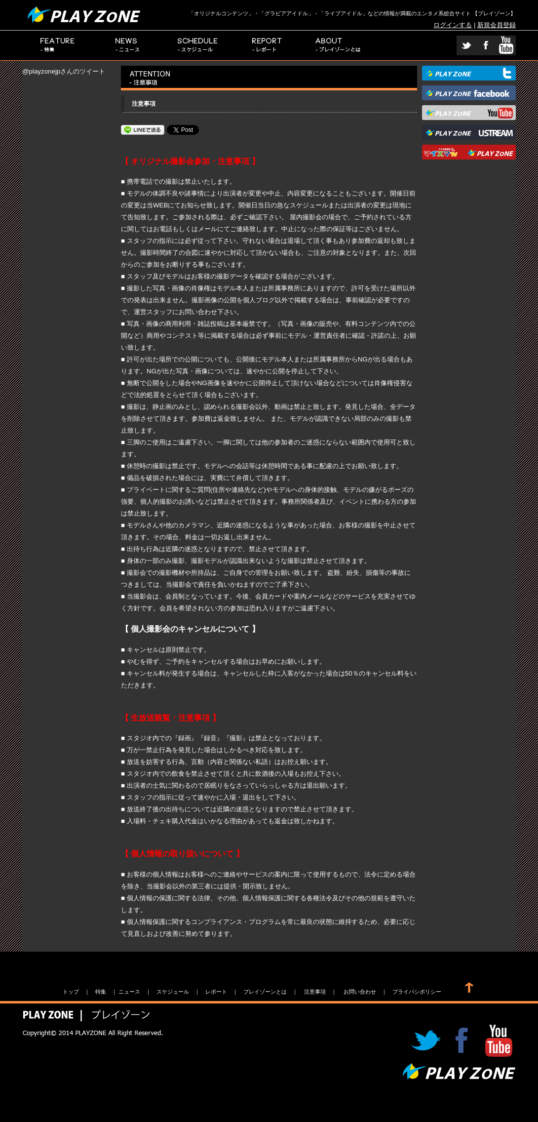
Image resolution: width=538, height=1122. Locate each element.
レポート (268, 45)
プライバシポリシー (416, 992)
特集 (57, 45)
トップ (71, 992)
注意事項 (315, 992)
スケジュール (198, 45)
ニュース (128, 45)
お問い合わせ (360, 992)
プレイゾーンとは (338, 45)
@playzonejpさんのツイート (63, 71)
